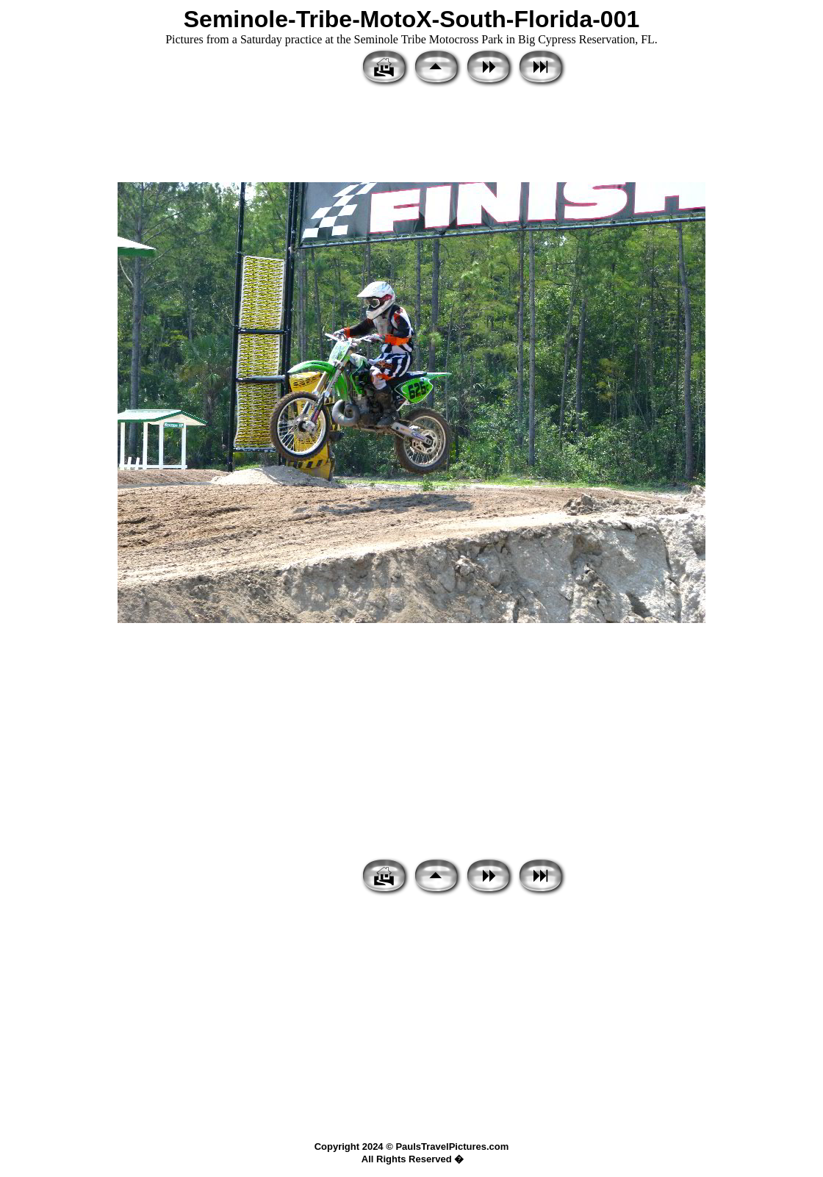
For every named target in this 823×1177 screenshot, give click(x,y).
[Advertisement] (411, 136)
